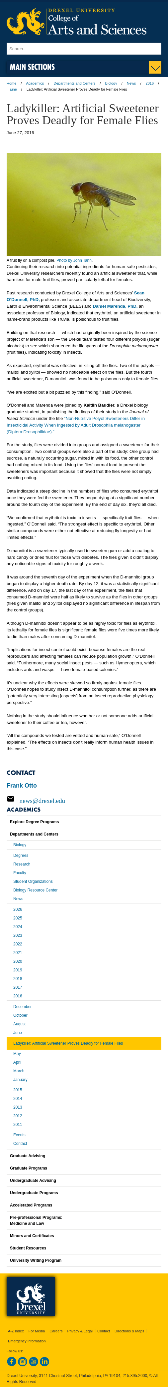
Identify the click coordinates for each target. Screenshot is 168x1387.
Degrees (20, 855)
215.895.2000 (135, 1375)
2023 (17, 935)
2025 (17, 918)
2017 (17, 987)
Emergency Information (27, 1341)
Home (11, 83)
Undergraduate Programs (34, 1193)
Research (21, 864)
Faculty (19, 872)
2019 (17, 970)
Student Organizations (33, 881)
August (19, 1024)
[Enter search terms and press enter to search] (84, 49)
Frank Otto (22, 785)
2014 (17, 1098)
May (17, 1053)
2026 (17, 909)
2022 (17, 944)
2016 (150, 83)
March (18, 1071)
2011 (17, 1124)
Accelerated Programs (31, 1205)
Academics (35, 83)
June (17, 1032)
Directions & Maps (129, 1331)
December (22, 1006)
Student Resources (28, 1248)
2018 (17, 978)
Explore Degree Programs (34, 822)
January (20, 1079)
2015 (17, 1090)
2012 (17, 1116)
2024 (17, 926)
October (20, 1015)
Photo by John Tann (74, 260)
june (13, 89)
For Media (37, 1331)
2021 (17, 952)
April (17, 1062)
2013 (17, 1107)
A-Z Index (16, 1331)
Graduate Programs (28, 1168)
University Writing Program (35, 1260)
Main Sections (32, 67)
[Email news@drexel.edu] (84, 800)
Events (19, 1135)
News (131, 83)
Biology (111, 83)
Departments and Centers (74, 83)
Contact (20, 1143)
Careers (55, 1331)
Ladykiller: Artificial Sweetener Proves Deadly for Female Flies (68, 1043)
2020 (17, 961)
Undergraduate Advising (33, 1180)
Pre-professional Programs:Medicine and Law (36, 1220)
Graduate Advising (27, 1156)
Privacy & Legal (80, 1331)
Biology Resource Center (35, 890)
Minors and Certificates (32, 1235)
